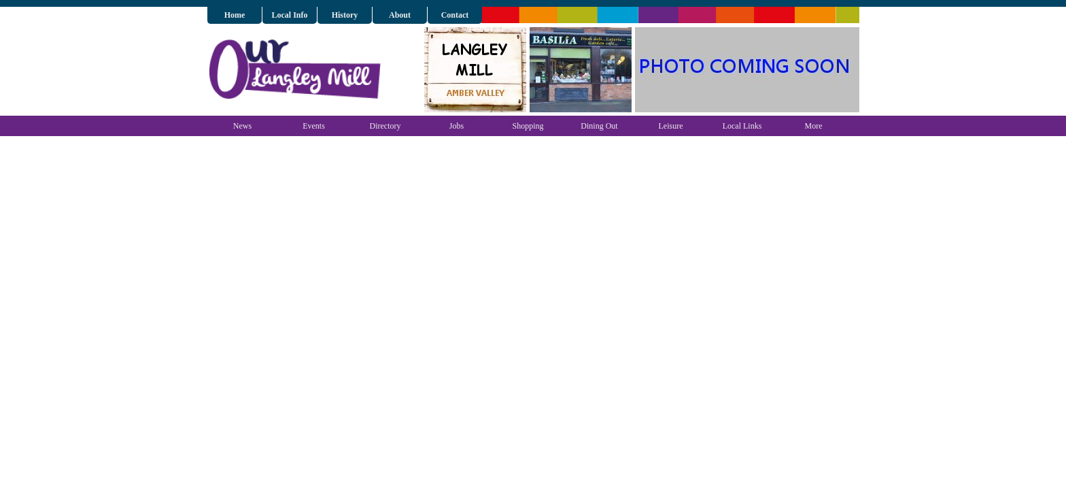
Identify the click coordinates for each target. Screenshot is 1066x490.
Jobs (456, 126)
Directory (385, 126)
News (242, 126)
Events (314, 126)
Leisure (671, 126)
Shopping (527, 126)
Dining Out (599, 126)
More (814, 126)
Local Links (742, 126)
